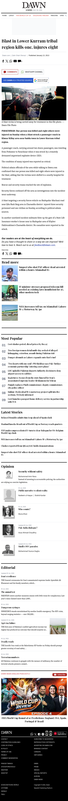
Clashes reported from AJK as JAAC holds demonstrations (27, 446)
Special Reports (40, 773)
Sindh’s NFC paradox (28, 546)
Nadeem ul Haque (25, 495)
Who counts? (24, 509)
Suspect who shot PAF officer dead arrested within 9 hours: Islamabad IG (42, 268)
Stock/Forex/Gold (8, 767)
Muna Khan (22, 514)
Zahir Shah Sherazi (19, 55)
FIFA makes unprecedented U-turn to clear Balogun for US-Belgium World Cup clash (32, 431)
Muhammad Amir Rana (27, 476)
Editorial (8, 567)
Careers (37, 752)
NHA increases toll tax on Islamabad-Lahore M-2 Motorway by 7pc (42, 308)
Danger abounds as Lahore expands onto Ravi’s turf (32, 357)
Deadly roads (7, 641)
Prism (36, 767)
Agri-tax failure (8, 623)
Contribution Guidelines (10, 742)
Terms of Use (6, 752)
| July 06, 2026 (34, 10)
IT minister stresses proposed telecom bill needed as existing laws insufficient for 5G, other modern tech (41, 289)
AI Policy (4, 748)
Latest (11, 15)
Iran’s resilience (8, 576)
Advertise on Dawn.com (43, 745)
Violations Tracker (41, 15)
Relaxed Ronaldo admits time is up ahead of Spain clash (26, 417)
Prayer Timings (7, 763)
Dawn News (38, 779)
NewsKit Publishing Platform (43, 788)
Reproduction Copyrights (44, 742)
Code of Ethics (7, 745)
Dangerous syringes (10, 607)
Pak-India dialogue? (27, 527)
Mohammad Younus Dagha (29, 551)
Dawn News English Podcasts (15, 674)
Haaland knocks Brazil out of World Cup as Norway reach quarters (31, 424)
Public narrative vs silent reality (32, 490)
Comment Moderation (9, 758)
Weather (4, 770)
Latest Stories (11, 412)
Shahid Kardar (40, 495)
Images (36, 770)
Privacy (4, 755)
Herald (4, 791)
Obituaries (38, 755)
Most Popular (12, 338)
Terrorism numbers (10, 657)
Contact (4, 739)
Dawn (36, 763)
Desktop (4, 773)
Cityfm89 (4, 788)
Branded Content (41, 748)
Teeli (3, 794)
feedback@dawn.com (44, 245)
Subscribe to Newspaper (43, 739)
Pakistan (54, 15)
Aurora (37, 776)
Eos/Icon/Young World (10, 785)
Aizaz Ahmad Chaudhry (27, 532)
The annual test (8, 592)
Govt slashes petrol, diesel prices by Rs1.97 (27, 344)
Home (4, 15)
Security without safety (30, 471)
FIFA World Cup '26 (23, 15)
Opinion (63, 15)
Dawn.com (6, 55)
